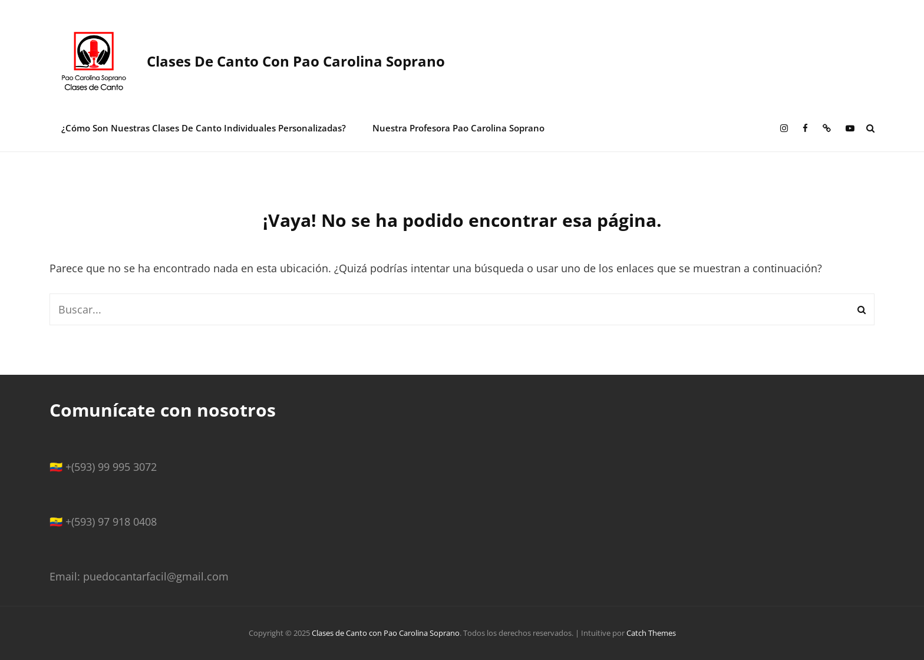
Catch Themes (651, 633)
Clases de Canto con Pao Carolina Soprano (296, 61)
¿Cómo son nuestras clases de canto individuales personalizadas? (203, 128)
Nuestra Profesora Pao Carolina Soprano (458, 128)
